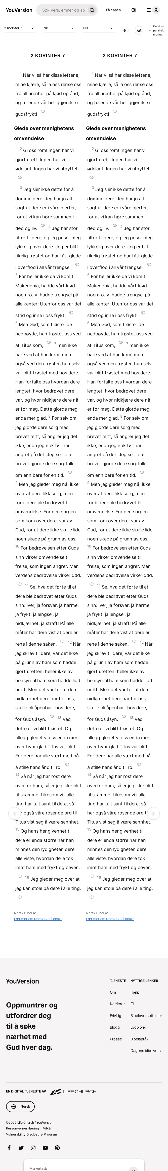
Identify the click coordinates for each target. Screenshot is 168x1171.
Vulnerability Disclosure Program (31, 1134)
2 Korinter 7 (19, 28)
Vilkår (47, 1128)
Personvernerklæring (22, 1128)
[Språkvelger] (134, 10)
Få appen (113, 10)
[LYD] (125, 30)
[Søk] (61, 10)
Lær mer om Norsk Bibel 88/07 (38, 919)
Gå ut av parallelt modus (156, 30)
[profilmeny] (152, 10)
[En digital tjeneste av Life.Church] (84, 1089)
